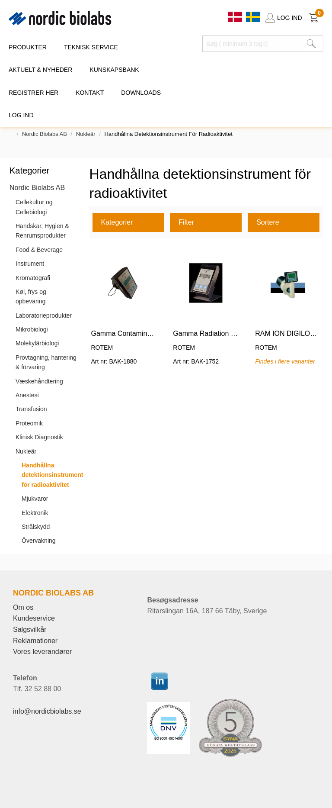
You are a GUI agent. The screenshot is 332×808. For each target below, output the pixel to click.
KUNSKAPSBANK (114, 69)
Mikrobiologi (32, 329)
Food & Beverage (39, 249)
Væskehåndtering (39, 381)
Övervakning (39, 540)
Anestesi (27, 395)
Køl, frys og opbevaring (31, 296)
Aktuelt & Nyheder (40, 69)
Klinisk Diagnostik (39, 437)
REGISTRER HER (33, 92)
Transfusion (31, 409)
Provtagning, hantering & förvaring (46, 362)
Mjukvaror (35, 498)
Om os (23, 607)
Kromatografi (33, 277)
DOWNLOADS (141, 92)
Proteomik (29, 423)
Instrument (30, 263)
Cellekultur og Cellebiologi (34, 207)
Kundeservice (34, 618)
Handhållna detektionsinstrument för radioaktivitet (52, 475)
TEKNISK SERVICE (91, 47)
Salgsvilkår (29, 629)
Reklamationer (35, 640)
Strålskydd (36, 526)
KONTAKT (90, 92)
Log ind (21, 115)
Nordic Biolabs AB (44, 134)
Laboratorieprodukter (44, 315)
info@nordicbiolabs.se (47, 711)
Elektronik (35, 512)
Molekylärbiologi (37, 343)
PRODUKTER (28, 47)
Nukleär (86, 134)
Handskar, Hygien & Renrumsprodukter (42, 230)
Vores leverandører (42, 651)
